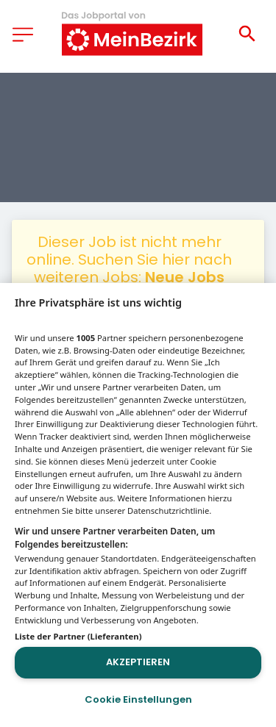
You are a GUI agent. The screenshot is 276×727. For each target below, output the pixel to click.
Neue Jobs (184, 277)
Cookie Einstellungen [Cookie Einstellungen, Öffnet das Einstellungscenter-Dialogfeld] (138, 699)
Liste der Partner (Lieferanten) (78, 636)
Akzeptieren (138, 662)
